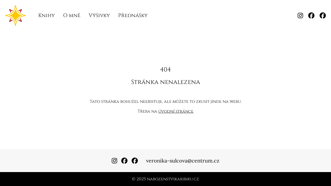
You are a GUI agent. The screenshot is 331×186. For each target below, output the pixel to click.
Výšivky (99, 15)
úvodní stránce (175, 111)
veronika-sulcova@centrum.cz (182, 160)
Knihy (46, 15)
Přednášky (133, 15)
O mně (71, 15)
